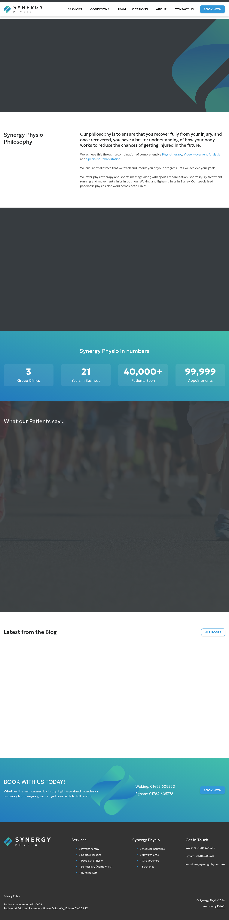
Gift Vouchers (150, 860)
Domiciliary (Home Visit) (96, 866)
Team (122, 13)
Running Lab (89, 872)
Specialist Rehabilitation (103, 159)
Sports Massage (91, 854)
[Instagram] (186, 873)
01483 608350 (176, 3)
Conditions (99, 13)
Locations (139, 13)
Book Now (212, 13)
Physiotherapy (172, 154)
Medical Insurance (153, 848)
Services (75, 13)
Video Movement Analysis (202, 154)
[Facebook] (190, 873)
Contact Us (184, 13)
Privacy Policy (12, 896)
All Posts (213, 632)
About (161, 13)
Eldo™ (221, 906)
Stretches (148, 866)
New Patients (150, 854)
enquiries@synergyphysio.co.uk (205, 864)
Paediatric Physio (92, 860)
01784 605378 (215, 3)
